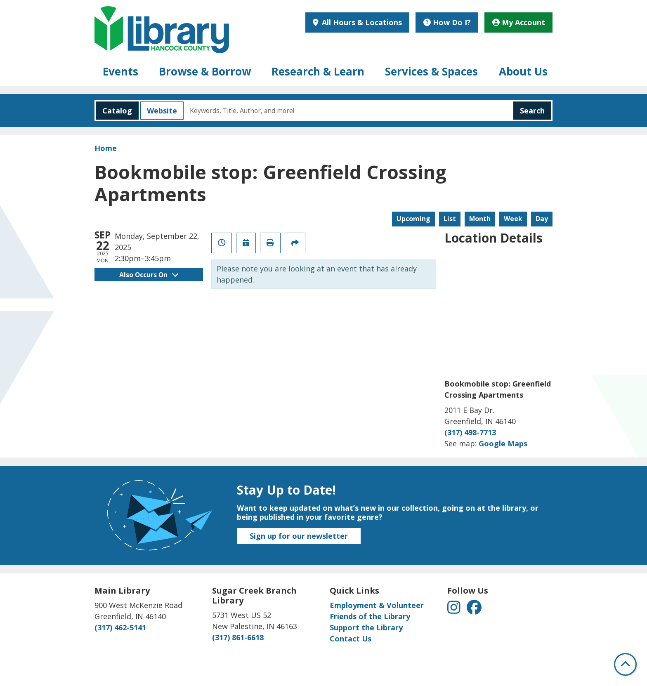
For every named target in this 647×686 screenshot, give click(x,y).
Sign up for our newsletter (299, 536)
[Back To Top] (625, 664)
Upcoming (413, 218)
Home (105, 148)
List (450, 218)
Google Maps (503, 443)
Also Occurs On (148, 274)
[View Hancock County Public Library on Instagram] (455, 610)
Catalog (114, 111)
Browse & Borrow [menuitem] (205, 71)
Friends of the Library (370, 616)
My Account (518, 22)
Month (480, 218)
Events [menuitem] (120, 71)
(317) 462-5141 (120, 627)
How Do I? (447, 22)
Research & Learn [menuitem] (318, 71)
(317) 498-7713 (470, 432)
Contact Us (350, 639)
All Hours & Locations (361, 22)
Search (532, 111)
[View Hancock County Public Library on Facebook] (474, 610)
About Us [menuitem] (523, 71)
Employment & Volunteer (377, 605)
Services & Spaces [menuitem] (431, 71)
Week (513, 218)
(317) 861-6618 (238, 637)
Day (542, 218)
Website (158, 111)
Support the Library (366, 627)
